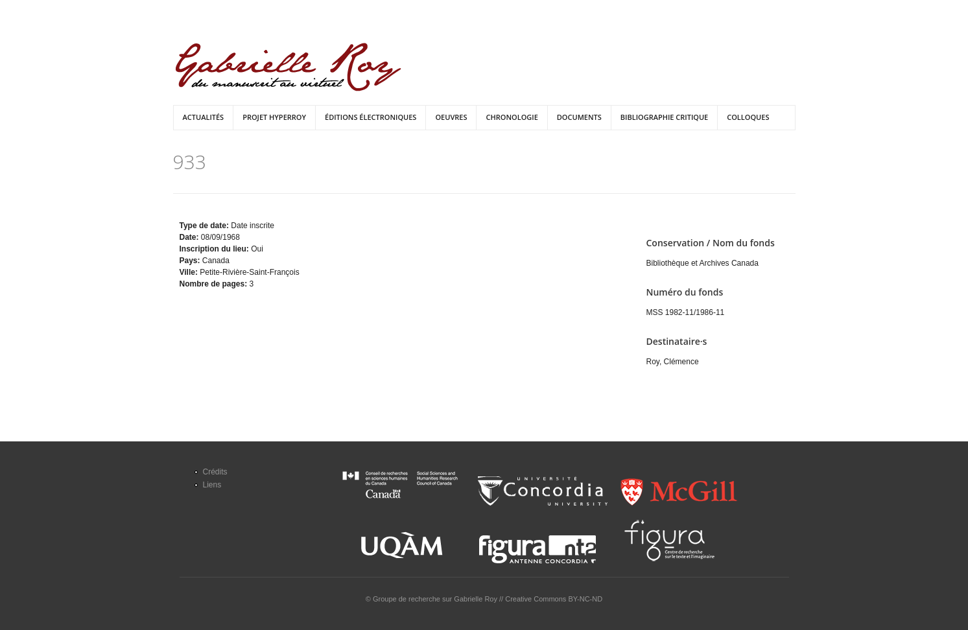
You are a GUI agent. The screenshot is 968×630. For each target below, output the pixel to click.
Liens (212, 484)
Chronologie (511, 117)
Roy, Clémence (672, 361)
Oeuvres (451, 117)
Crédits (215, 471)
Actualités (203, 117)
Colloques (748, 117)
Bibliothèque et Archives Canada (702, 263)
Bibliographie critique (664, 117)
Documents (579, 117)
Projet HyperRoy (274, 117)
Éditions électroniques (370, 117)
